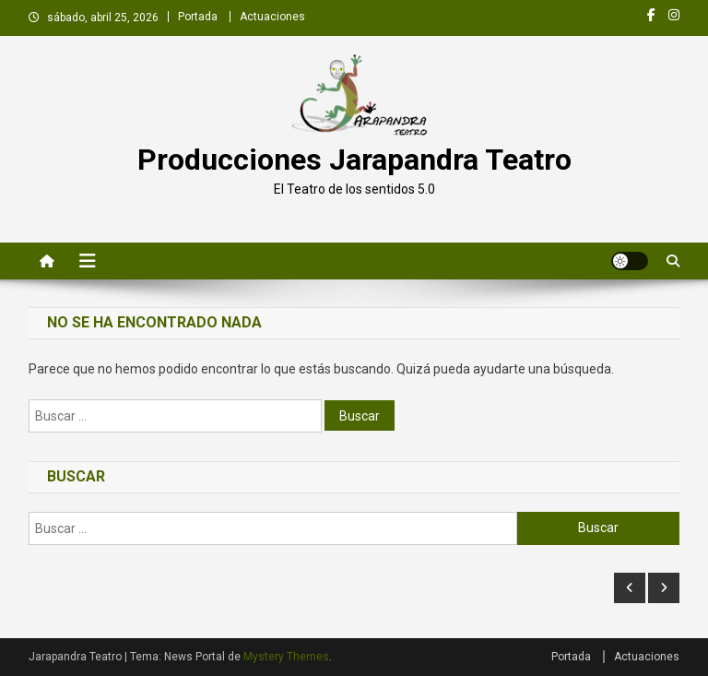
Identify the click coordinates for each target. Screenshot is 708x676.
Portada (198, 16)
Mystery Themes (286, 656)
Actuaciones (272, 16)
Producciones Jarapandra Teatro (354, 159)
